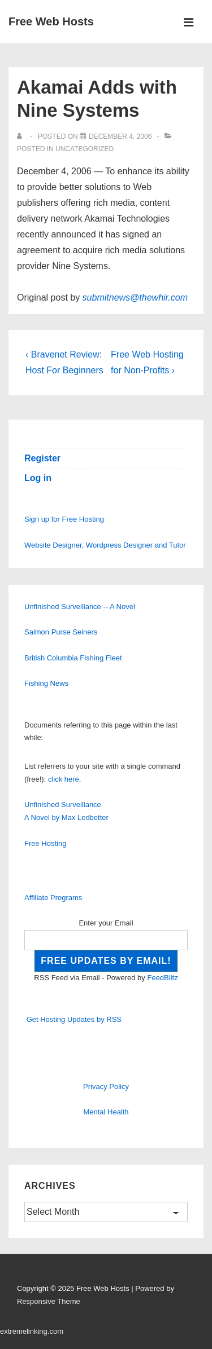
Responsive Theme (48, 1301)
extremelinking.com (31, 1331)
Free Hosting (45, 843)
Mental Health (105, 1112)
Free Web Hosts (51, 21)
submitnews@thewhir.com (135, 297)
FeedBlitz (162, 977)
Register (42, 458)
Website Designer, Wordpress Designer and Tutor (105, 545)
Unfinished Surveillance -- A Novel (79, 606)
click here (63, 779)
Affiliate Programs (53, 897)
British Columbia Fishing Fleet (73, 658)
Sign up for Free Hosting (64, 519)
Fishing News (46, 683)
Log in (37, 478)
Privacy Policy (106, 1086)
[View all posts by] (22, 136)
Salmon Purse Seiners (60, 632)
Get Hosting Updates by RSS (74, 1019)
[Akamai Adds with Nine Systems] (120, 136)
